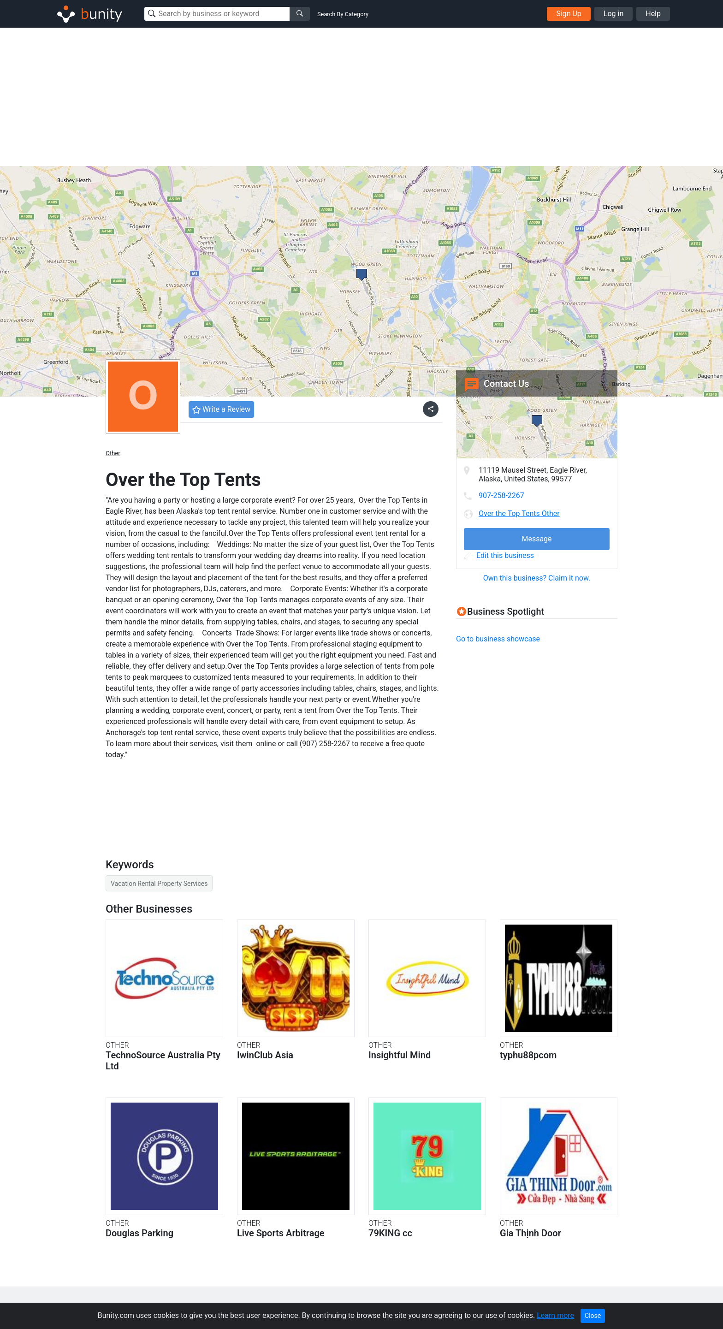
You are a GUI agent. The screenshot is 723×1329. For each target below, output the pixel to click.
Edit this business (499, 555)
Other (113, 453)
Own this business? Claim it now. (537, 578)
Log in (613, 13)
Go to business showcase (498, 639)
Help (653, 13)
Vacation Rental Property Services (159, 883)
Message (536, 538)
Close (593, 1315)
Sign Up (568, 13)
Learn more (555, 1315)
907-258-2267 (501, 495)
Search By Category (342, 14)
